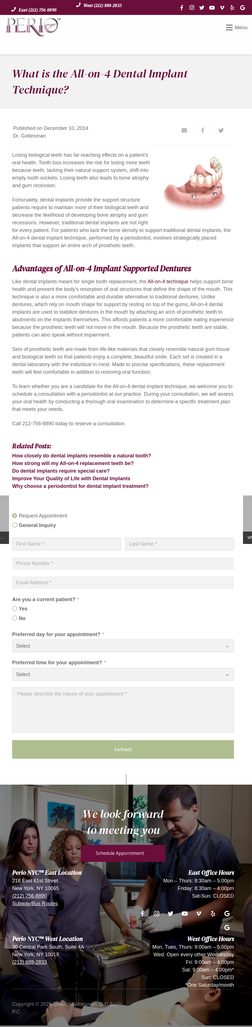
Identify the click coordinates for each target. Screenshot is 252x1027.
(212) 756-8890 (29, 896)
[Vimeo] (222, 8)
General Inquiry (37, 525)
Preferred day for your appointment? (58, 634)
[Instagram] (192, 8)
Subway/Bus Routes (35, 903)
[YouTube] (212, 8)
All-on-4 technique (167, 281)
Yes (23, 609)
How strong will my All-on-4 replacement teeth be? (73, 463)
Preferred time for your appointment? (59, 662)
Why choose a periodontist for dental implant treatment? (80, 486)
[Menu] (236, 28)
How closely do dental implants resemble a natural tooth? (81, 456)
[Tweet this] (219, 130)
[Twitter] (202, 8)
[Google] (242, 8)
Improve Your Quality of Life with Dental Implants (71, 478)
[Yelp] (232, 8)
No (22, 618)
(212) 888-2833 (29, 962)
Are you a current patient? (45, 599)
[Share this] (203, 130)
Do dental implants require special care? (61, 471)
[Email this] (186, 130)
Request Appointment (43, 516)
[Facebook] (181, 8)
